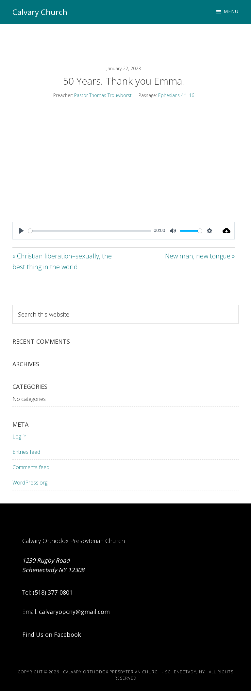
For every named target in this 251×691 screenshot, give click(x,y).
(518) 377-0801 (53, 592)
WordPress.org (29, 482)
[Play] (21, 230)
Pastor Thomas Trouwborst (103, 95)
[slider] (89, 231)
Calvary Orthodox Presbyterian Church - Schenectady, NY (134, 672)
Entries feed (26, 451)
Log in (19, 436)
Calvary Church (39, 12)
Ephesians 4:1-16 (176, 95)
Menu (231, 11)
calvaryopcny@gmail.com (74, 612)
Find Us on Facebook (51, 634)
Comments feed (30, 467)
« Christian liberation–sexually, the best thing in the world (62, 261)
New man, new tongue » (200, 256)
